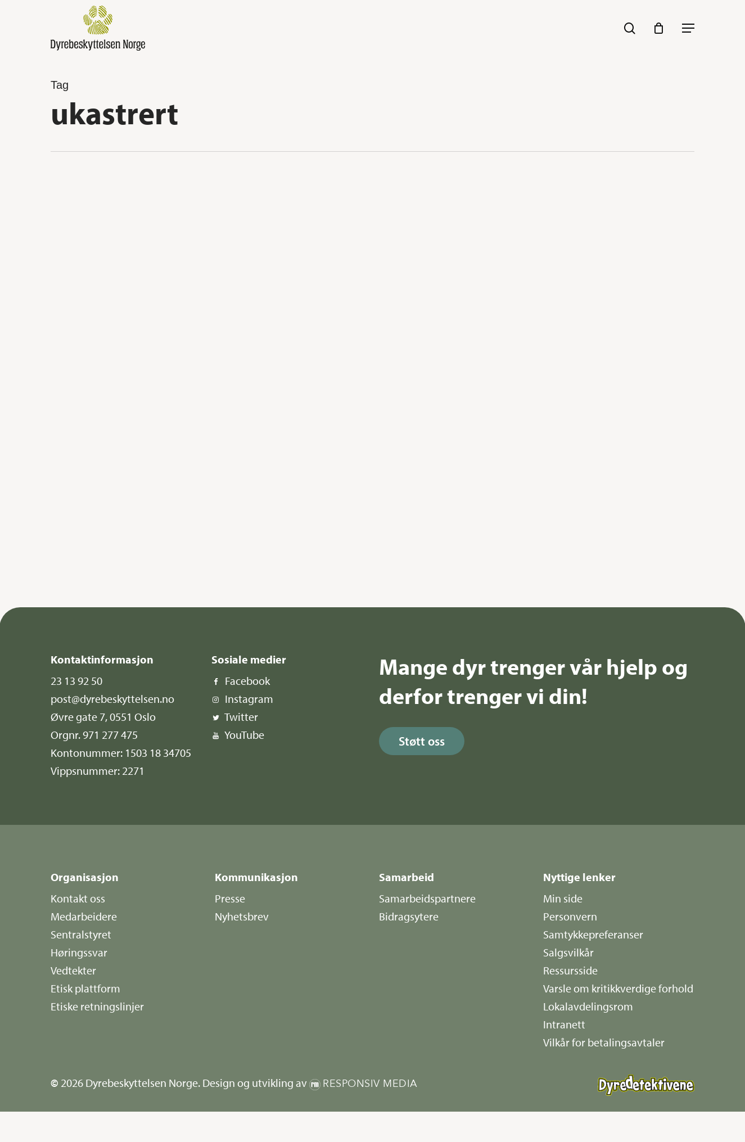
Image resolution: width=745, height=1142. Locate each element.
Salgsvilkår (568, 952)
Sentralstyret (81, 934)
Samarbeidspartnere (427, 898)
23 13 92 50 (76, 681)
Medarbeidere (84, 916)
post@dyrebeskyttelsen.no (112, 699)
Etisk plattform (85, 988)
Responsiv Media (370, 1084)
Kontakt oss (78, 898)
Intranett (564, 1024)
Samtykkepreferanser (593, 934)
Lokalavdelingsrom (588, 1006)
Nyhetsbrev (242, 916)
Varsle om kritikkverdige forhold (618, 988)
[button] (688, 28)
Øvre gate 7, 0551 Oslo (103, 717)
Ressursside (570, 970)
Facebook (247, 681)
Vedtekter (73, 970)
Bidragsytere (409, 916)
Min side (563, 898)
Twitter (241, 717)
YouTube (244, 735)
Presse (230, 898)
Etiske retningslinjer (97, 1006)
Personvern (570, 916)
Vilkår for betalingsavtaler (604, 1042)
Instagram (249, 699)
